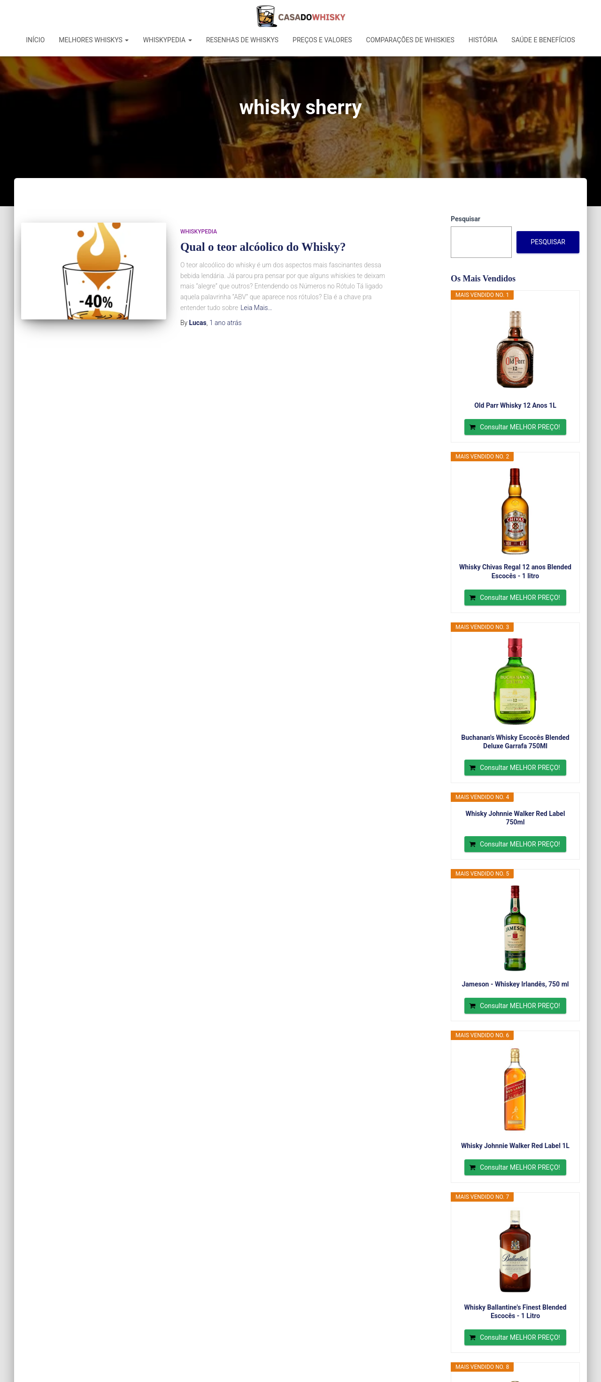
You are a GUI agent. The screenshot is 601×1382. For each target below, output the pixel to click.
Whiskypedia (167, 40)
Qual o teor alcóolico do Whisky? (263, 247)
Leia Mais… (256, 307)
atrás (225, 322)
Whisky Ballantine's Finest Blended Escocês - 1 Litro (515, 1312)
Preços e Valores (322, 40)
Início (35, 40)
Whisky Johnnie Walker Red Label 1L (515, 1145)
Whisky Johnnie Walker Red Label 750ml (515, 818)
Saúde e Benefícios (543, 40)
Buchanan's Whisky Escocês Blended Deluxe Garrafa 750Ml (515, 742)
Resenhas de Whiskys (242, 40)
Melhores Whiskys (94, 40)
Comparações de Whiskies (410, 40)
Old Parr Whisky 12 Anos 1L (515, 405)
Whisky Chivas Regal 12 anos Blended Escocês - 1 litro (515, 571)
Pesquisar (465, 219)
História (483, 40)
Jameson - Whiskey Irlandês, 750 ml (515, 984)
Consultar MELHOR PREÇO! (520, 427)
